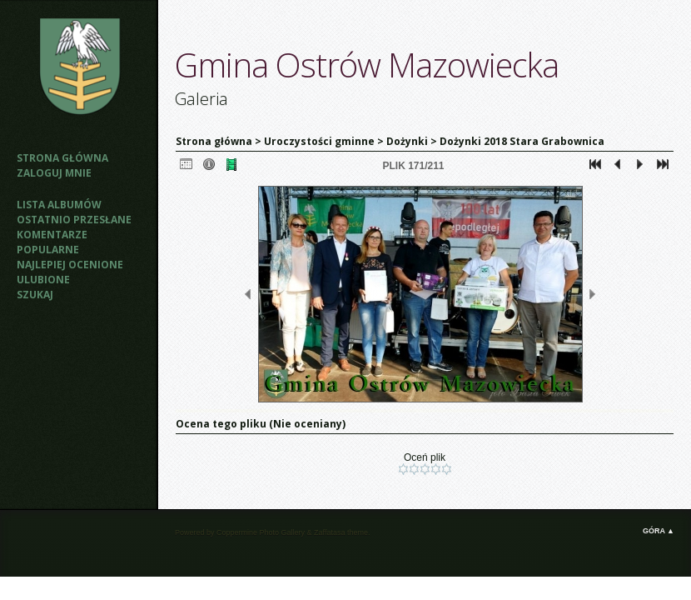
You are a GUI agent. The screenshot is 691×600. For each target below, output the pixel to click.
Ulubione (43, 279)
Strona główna (62, 158)
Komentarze (52, 235)
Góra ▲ (658, 531)
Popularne (48, 249)
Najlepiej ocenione (70, 265)
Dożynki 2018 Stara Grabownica (522, 141)
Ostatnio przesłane (74, 219)
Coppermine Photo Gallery (260, 532)
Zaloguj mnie (54, 173)
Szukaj (35, 295)
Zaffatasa (329, 532)
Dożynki (407, 141)
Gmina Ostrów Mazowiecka (367, 65)
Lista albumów (59, 205)
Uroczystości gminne (319, 141)
